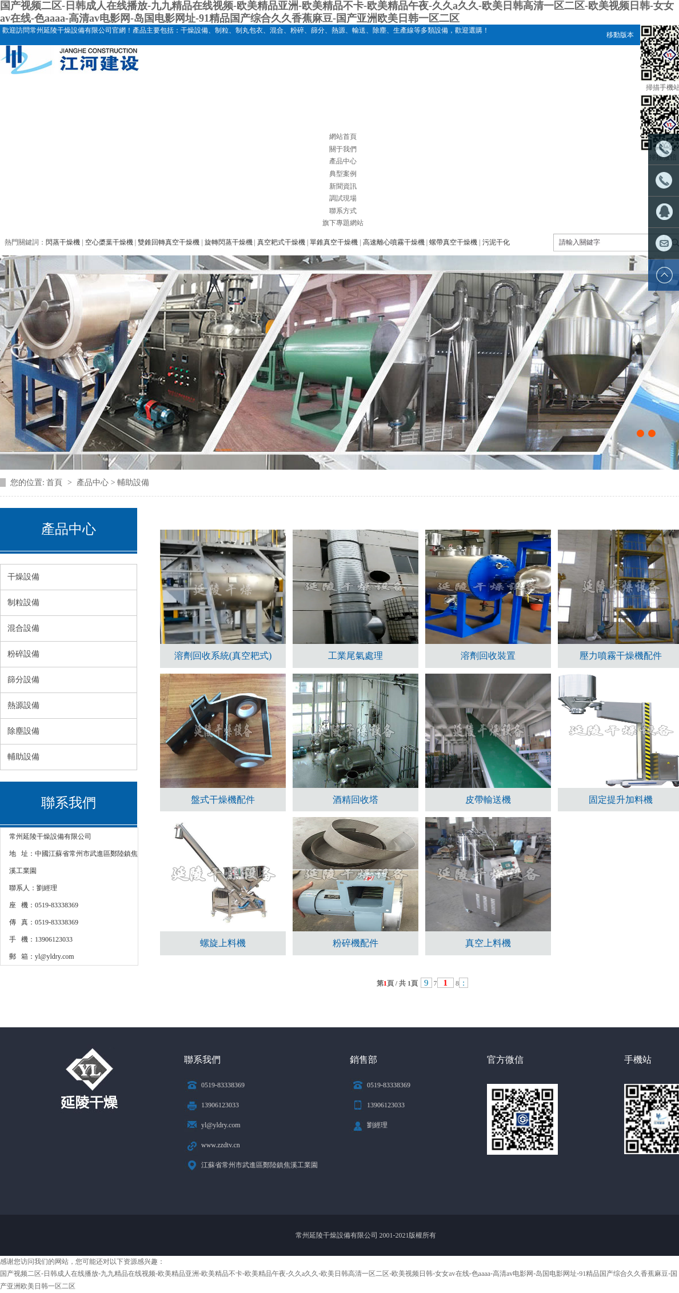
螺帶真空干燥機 (453, 242)
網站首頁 (343, 137)
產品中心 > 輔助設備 (113, 482)
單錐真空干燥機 (334, 242)
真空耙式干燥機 (281, 242)
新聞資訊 (343, 186)
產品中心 (343, 161)
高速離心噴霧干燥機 (394, 242)
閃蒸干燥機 (63, 242)
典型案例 (343, 174)
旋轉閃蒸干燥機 (229, 242)
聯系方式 (343, 211)
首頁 (55, 482)
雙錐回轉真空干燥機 (168, 242)
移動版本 (620, 35)
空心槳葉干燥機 (109, 242)
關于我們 (343, 149)
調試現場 (343, 198)
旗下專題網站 (343, 223)
